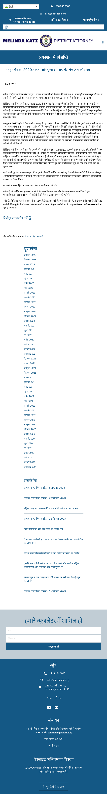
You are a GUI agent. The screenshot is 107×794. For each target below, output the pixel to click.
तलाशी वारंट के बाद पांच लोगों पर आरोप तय (43, 528)
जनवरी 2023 (30, 297)
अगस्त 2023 (29, 264)
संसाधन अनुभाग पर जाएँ (60, 732)
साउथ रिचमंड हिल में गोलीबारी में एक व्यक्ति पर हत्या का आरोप (51, 553)
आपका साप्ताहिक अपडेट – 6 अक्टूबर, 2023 (44, 487)
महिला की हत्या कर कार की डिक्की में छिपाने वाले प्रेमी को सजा (51, 508)
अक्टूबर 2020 (30, 424)
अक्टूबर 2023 (30, 254)
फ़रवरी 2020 (29, 462)
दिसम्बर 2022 (30, 302)
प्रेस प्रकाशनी (38, 236)
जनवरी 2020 (30, 466)
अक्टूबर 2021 (30, 367)
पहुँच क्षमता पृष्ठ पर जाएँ (55, 771)
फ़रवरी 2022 (29, 349)
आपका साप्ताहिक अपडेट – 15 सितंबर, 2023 (45, 591)
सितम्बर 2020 (30, 429)
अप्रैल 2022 (29, 339)
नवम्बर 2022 (29, 306)
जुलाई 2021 (29, 382)
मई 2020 (28, 448)
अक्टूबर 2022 (30, 311)
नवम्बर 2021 (29, 363)
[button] (21, 6)
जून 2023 (28, 273)
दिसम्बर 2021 (30, 358)
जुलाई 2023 (29, 269)
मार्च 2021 (28, 400)
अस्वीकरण (53, 745)
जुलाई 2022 (29, 325)
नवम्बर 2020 (29, 419)
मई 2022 (28, 334)
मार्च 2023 (28, 287)
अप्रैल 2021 (29, 396)
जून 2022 (28, 330)
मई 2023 (28, 278)
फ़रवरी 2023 (29, 292)
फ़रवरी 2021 (29, 405)
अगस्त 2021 (29, 377)
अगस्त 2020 (29, 433)
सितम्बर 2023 (30, 259)
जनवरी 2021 (30, 410)
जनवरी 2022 (30, 353)
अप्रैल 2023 (29, 283)
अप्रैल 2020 (29, 452)
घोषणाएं (28, 236)
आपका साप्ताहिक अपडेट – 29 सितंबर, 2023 (45, 497)
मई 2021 (28, 391)
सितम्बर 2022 (30, 316)
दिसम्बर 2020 (30, 415)
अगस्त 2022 (29, 320)
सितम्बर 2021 (30, 372)
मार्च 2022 (28, 344)
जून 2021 (28, 386)
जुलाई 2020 (29, 438)
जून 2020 (28, 443)
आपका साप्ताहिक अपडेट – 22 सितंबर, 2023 (45, 518)
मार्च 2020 (28, 457)
